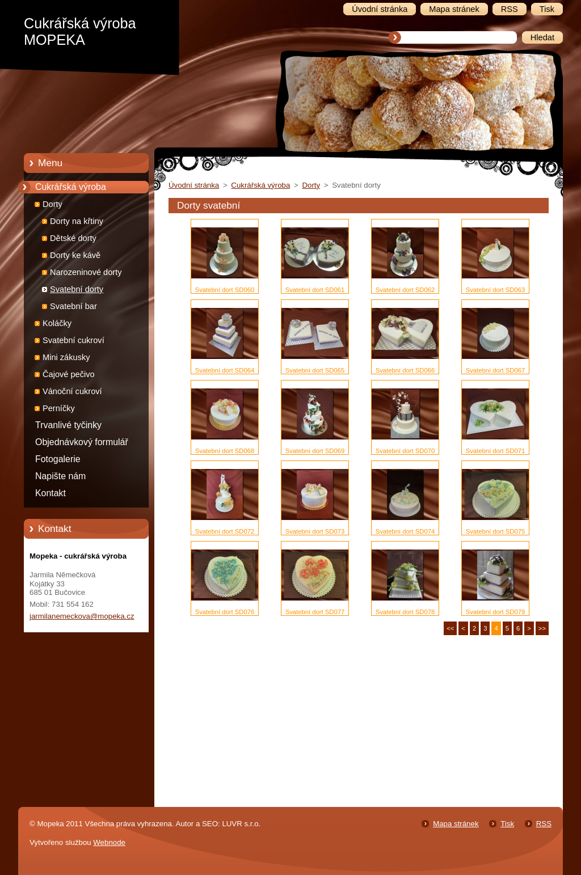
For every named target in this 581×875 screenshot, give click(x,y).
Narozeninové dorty (86, 272)
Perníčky (59, 408)
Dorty (52, 204)
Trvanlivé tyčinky (68, 425)
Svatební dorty (76, 289)
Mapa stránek (455, 823)
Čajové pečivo (69, 374)
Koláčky (57, 323)
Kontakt (50, 493)
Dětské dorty (73, 238)
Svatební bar (73, 306)
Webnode (109, 842)
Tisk (507, 823)
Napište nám (60, 476)
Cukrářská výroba (70, 187)
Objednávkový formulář (81, 442)
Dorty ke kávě (75, 255)
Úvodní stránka (194, 185)
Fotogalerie (58, 459)
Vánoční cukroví (72, 391)
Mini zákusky (66, 357)
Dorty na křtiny (76, 221)
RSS (543, 823)
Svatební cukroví (73, 340)
